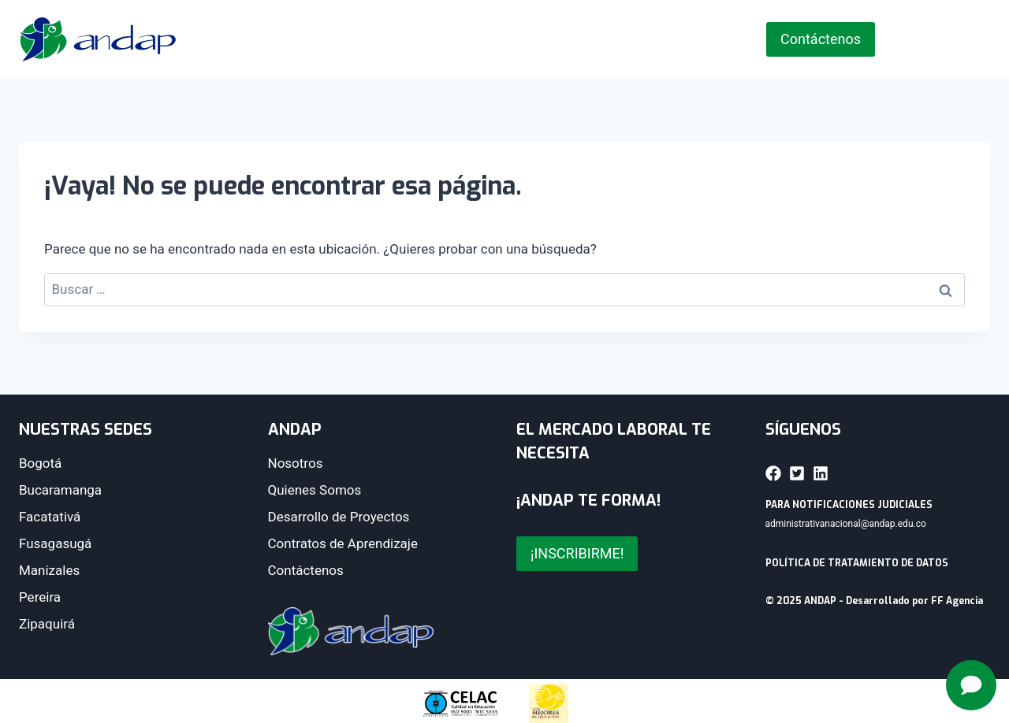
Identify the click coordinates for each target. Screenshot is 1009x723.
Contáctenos (820, 39)
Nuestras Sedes (512, 39)
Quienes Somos (315, 490)
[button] (773, 473)
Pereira (40, 597)
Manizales (49, 570)
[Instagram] (949, 39)
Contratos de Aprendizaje (343, 543)
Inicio (292, 39)
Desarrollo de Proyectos (339, 517)
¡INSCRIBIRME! (577, 553)
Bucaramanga (60, 490)
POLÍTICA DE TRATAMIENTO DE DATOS (856, 563)
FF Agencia (957, 601)
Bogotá (40, 463)
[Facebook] (896, 39)
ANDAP (379, 39)
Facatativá (49, 517)
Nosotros (295, 463)
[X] (923, 39)
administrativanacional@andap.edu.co (845, 523)
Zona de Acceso (676, 39)
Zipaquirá (47, 624)
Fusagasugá (55, 543)
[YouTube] (976, 39)
